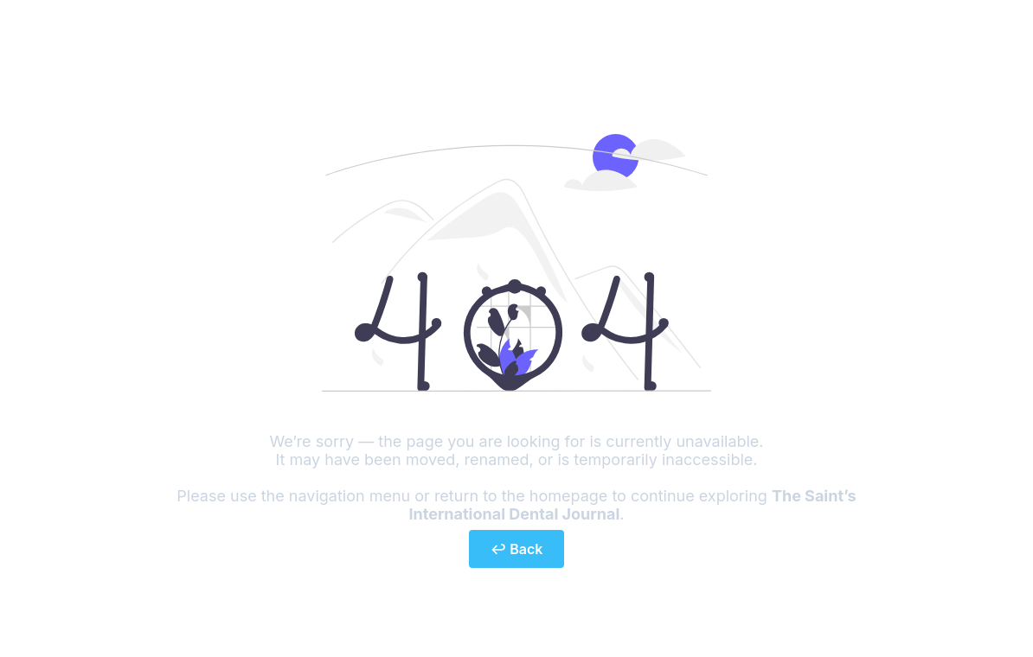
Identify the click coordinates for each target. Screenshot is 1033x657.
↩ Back (517, 549)
